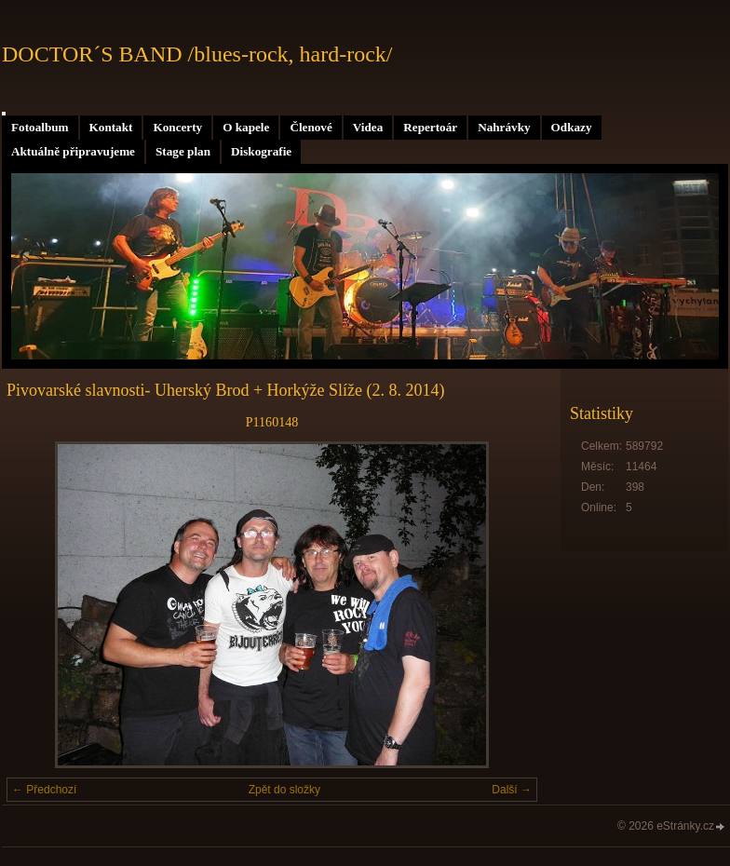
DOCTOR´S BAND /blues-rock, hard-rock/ (197, 54)
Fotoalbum (40, 127)
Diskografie (261, 151)
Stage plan (182, 151)
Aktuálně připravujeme (73, 151)
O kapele (246, 127)
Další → (512, 789)
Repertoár (430, 127)
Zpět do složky (284, 789)
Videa (368, 127)
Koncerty (177, 127)
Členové (310, 127)
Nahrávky (504, 127)
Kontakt (111, 127)
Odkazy (571, 127)
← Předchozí (44, 789)
